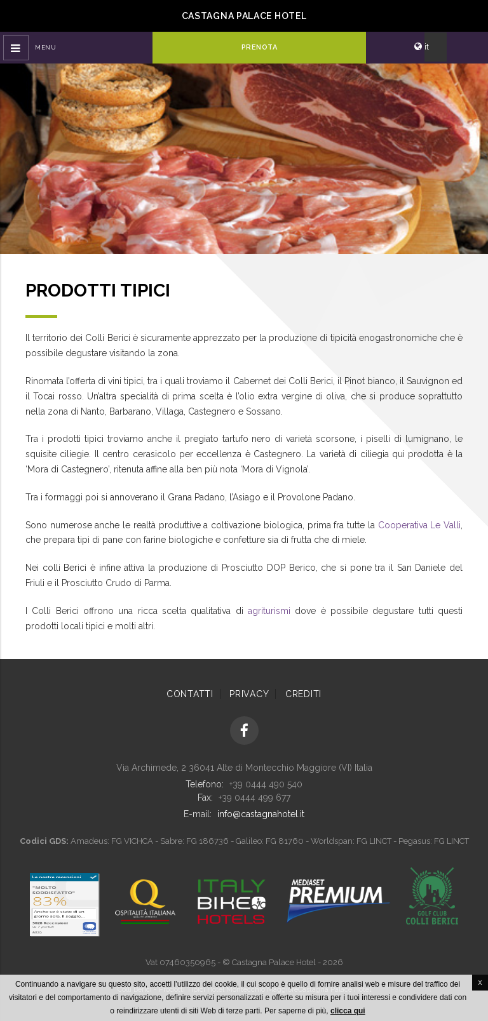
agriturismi (269, 611)
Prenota (259, 47)
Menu (45, 47)
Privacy (249, 694)
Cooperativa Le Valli (419, 525)
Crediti (303, 694)
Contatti (190, 694)
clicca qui (347, 1010)
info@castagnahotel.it (260, 814)
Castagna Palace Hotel (244, 16)
